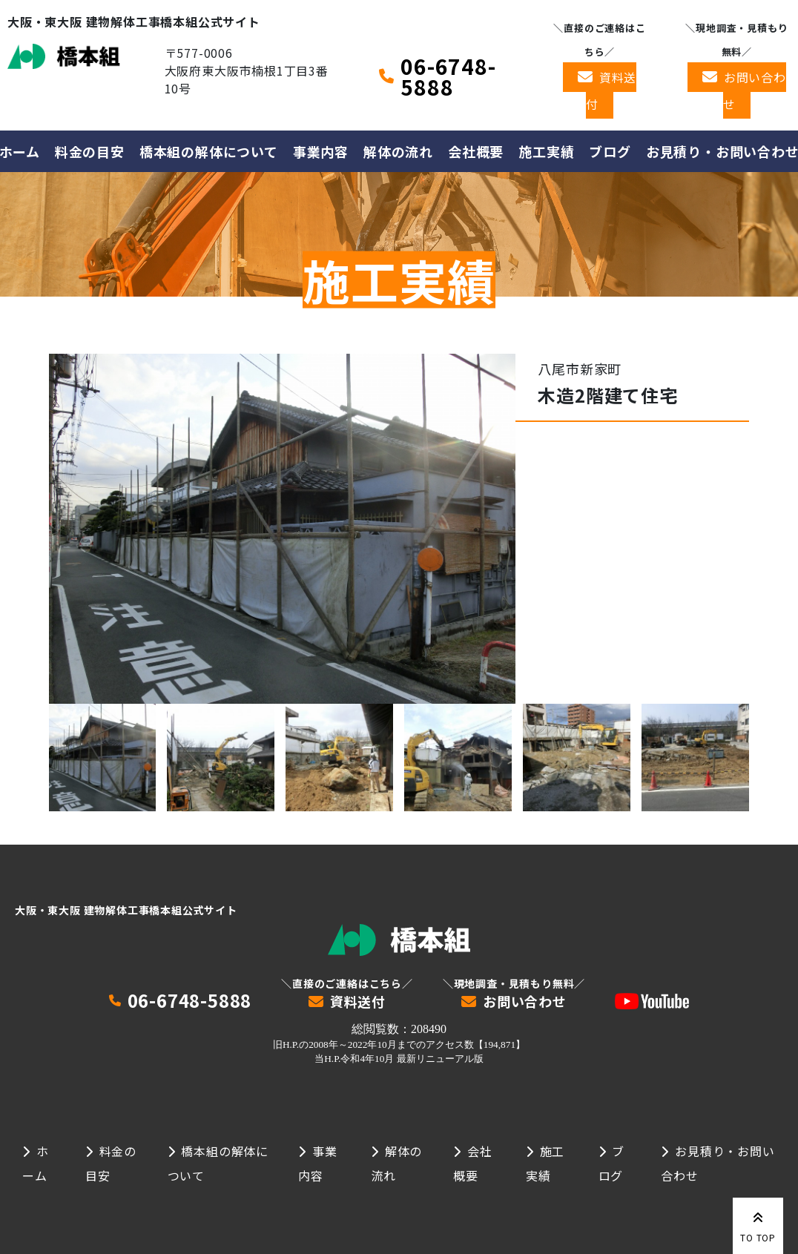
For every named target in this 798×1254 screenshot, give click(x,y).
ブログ (609, 151)
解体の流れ (398, 151)
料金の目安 (90, 151)
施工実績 (546, 151)
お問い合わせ (754, 90)
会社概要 (476, 151)
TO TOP (758, 1224)
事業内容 (321, 151)
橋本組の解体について (208, 151)
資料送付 (611, 90)
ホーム (35, 1163)
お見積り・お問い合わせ (717, 1163)
